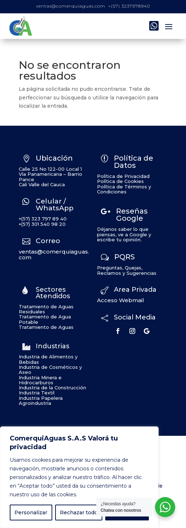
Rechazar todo (79, 512)
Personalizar (30, 512)
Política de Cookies (120, 181)
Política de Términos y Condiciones (124, 189)
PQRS (124, 256)
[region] (79, 477)
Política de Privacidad (123, 176)
